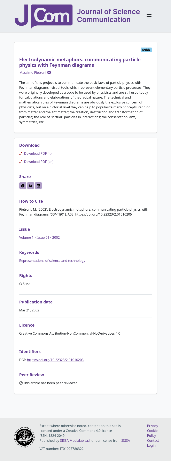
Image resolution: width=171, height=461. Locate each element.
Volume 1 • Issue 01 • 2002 (39, 237)
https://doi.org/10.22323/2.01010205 (55, 360)
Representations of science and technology (52, 260)
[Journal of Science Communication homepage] (77, 17)
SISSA (125, 440)
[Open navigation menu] (149, 16)
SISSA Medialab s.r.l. (76, 440)
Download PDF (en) (36, 161)
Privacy (152, 426)
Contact (153, 440)
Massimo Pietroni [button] (33, 72)
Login (151, 445)
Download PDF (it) (35, 153)
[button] (49, 72)
